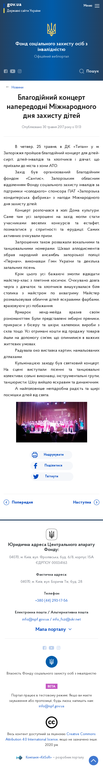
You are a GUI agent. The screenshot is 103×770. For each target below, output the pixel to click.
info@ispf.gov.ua (51, 706)
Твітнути (51, 476)
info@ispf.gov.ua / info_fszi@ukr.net (51, 619)
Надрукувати (54, 455)
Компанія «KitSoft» (39, 757)
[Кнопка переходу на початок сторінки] (93, 760)
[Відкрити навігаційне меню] (97, 6)
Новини (17, 87)
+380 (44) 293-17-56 (51, 601)
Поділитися (53, 465)
